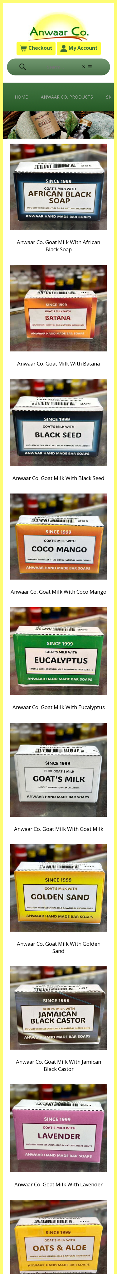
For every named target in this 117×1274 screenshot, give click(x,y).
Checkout (36, 49)
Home (21, 97)
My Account (79, 49)
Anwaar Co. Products (67, 97)
